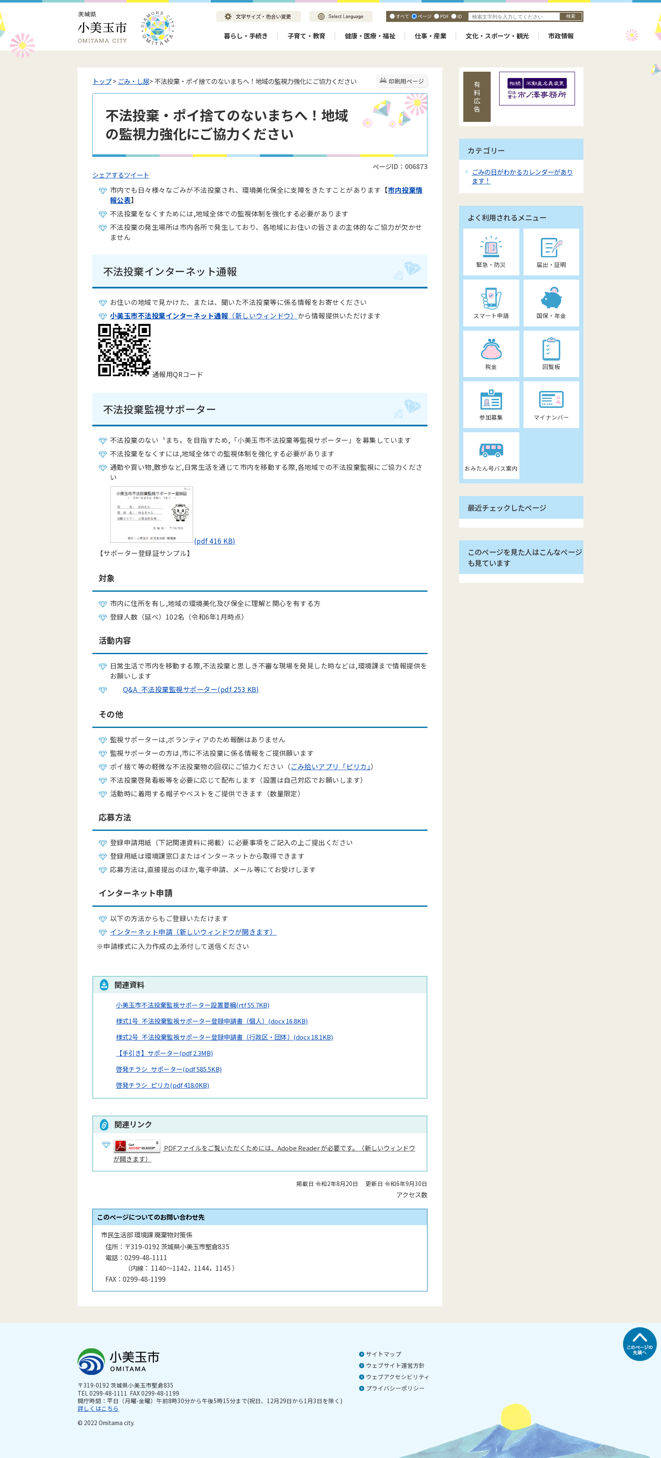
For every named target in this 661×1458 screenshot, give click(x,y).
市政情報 (561, 35)
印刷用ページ (406, 81)
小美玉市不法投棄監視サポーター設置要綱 (192, 1004)
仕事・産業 (430, 35)
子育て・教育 (306, 35)
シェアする (108, 174)
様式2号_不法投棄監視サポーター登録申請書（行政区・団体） (224, 1036)
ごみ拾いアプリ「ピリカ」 (330, 766)
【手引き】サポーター (164, 1052)
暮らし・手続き (246, 35)
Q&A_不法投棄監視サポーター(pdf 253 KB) (184, 689)
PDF (444, 16)
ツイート (136, 174)
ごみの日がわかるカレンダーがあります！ (522, 176)
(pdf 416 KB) (166, 541)
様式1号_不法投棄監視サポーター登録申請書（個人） (212, 1020)
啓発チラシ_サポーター (169, 1069)
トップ (101, 81)
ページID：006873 (400, 166)
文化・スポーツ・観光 (497, 35)
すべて (402, 16)
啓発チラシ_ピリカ (162, 1085)
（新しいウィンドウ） (204, 315)
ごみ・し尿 (133, 81)
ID (459, 16)
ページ (425, 16)
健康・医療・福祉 (370, 35)
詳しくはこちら (98, 1408)
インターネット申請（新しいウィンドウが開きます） (193, 932)
